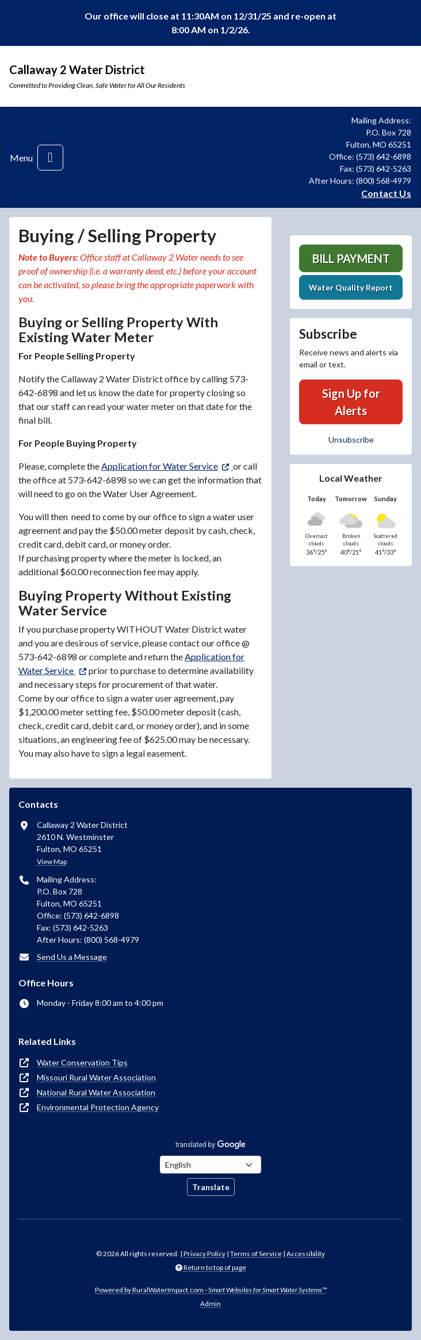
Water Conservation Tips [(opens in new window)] (82, 1062)
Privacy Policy (204, 1253)
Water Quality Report (351, 287)
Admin (210, 1303)
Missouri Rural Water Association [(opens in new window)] (96, 1077)
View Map (52, 861)
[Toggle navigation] (50, 158)
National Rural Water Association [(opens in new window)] (96, 1092)
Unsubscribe (351, 439)
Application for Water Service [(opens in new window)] (159, 465)
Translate (210, 1187)
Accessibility (305, 1253)
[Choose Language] (210, 1165)
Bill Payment (351, 258)
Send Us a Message (72, 957)
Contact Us (386, 193)
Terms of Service (256, 1253)
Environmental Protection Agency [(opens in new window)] (98, 1107)
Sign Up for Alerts (351, 401)
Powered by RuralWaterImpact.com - (211, 1289)
